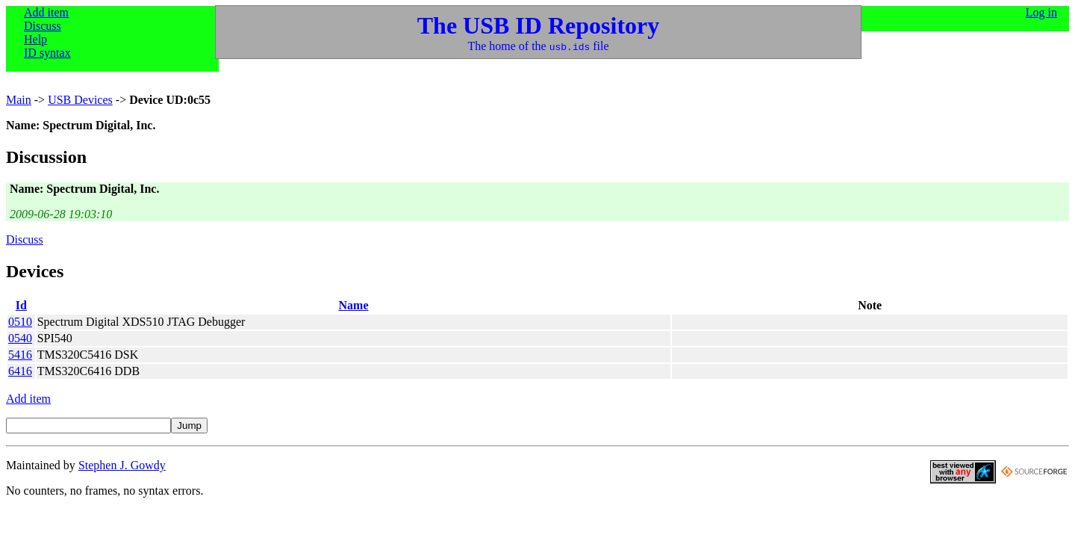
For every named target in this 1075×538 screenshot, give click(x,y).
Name (354, 305)
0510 (20, 321)
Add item (46, 12)
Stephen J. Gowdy (122, 465)
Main (18, 99)
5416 (20, 354)
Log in (1041, 12)
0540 (20, 338)
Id (21, 305)
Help (35, 39)
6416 (20, 371)
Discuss (42, 25)
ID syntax (47, 52)
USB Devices (80, 99)
